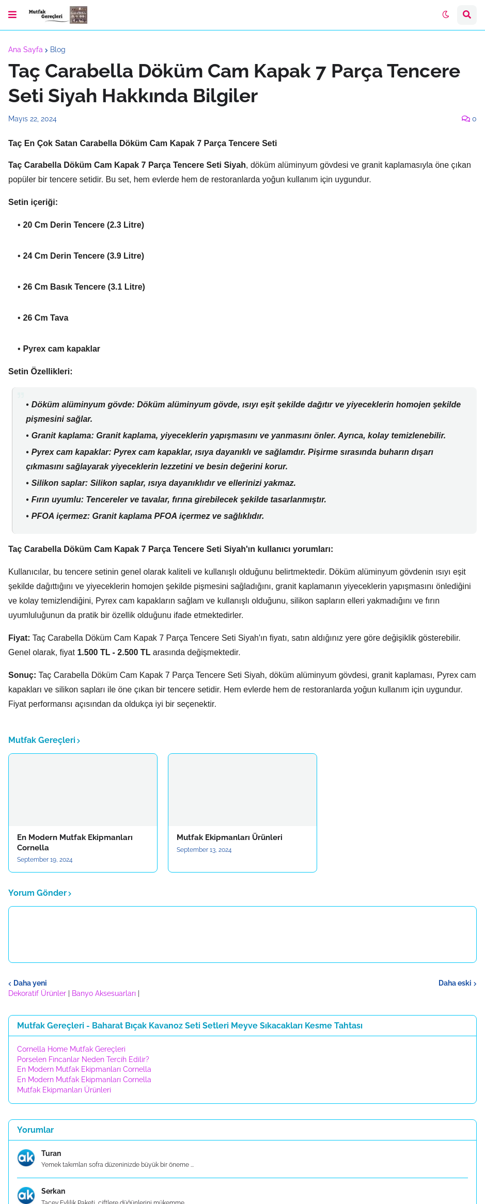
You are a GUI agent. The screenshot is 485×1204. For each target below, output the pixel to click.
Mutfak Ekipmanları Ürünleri (230, 837)
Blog (58, 49)
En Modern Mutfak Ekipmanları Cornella (75, 842)
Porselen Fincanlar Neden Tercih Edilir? (83, 1059)
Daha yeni (30, 983)
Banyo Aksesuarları (105, 993)
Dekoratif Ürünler (38, 993)
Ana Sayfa (25, 49)
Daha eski (455, 983)
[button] (12, 15)
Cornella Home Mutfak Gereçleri (71, 1049)
